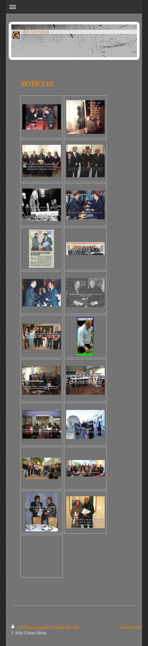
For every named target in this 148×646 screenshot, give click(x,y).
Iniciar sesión (131, 627)
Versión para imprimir (32, 627)
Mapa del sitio (67, 627)
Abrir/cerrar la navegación (74, 6)
